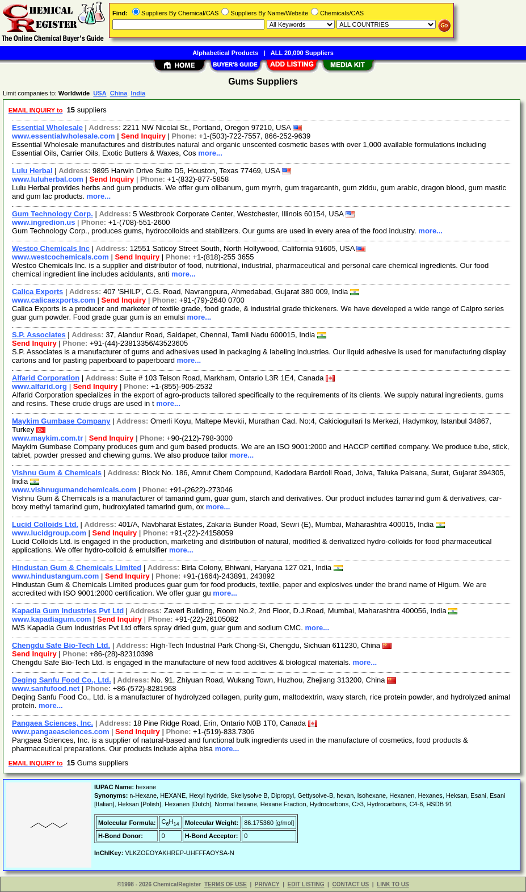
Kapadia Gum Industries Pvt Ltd (68, 610)
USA (99, 93)
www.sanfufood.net (45, 688)
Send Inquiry (143, 136)
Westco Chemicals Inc (51, 248)
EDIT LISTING (306, 884)
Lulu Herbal (32, 170)
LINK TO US (393, 884)
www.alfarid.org (39, 386)
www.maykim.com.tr (47, 438)
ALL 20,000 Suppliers (302, 52)
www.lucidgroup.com (49, 533)
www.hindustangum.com (55, 576)
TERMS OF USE (225, 884)
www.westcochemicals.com (60, 257)
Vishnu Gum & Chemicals (57, 472)
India (138, 93)
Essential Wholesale (47, 127)
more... (210, 153)
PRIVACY (267, 884)
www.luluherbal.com (47, 179)
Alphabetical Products (225, 52)
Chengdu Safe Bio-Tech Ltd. (61, 645)
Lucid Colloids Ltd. (45, 524)
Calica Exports (37, 291)
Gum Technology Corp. (52, 214)
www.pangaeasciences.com (60, 731)
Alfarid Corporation (45, 378)
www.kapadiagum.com (51, 619)
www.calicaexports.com (53, 300)
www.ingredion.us (43, 222)
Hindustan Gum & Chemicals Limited (76, 567)
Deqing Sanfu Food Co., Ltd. (61, 680)
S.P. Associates (39, 334)
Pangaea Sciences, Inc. (52, 723)
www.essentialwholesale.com (63, 136)
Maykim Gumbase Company (61, 421)
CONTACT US (350, 884)
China (119, 93)
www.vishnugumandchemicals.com (74, 489)
